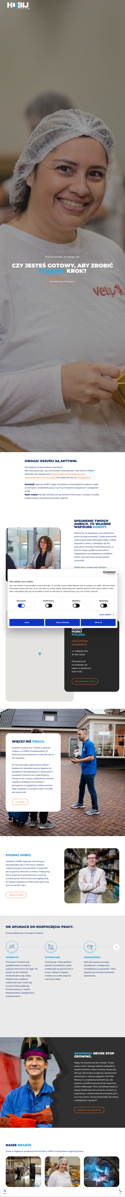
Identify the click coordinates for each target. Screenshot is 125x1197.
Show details (105, 615)
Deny (27, 622)
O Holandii (20, 802)
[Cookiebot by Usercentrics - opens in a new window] (105, 573)
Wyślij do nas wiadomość (89, 1110)
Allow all (98, 622)
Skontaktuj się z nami (85, 681)
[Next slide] (116, 947)
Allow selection (62, 622)
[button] (40, 654)
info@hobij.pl (84, 477)
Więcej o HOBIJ (16, 895)
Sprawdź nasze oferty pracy (62, 281)
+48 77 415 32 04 (80, 641)
